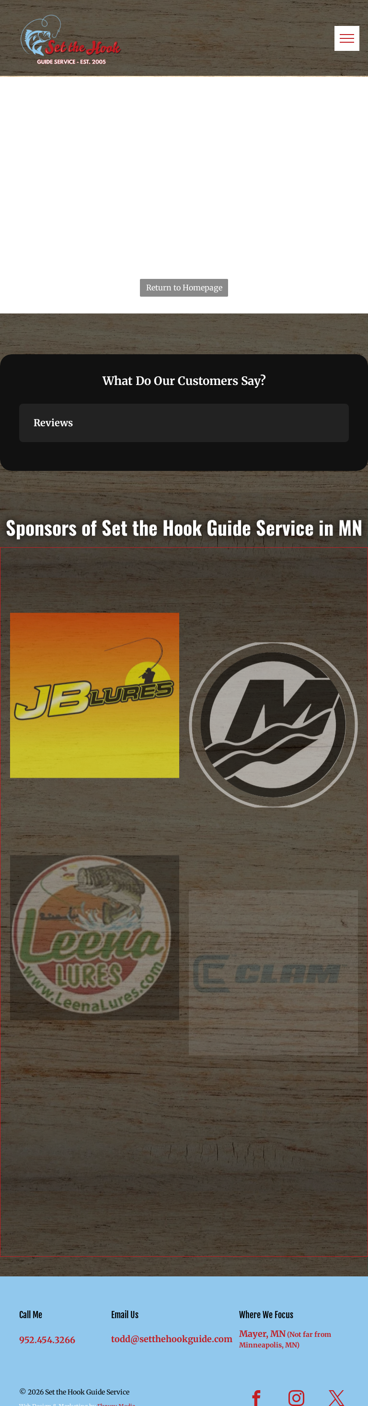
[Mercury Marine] (273, 811)
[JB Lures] (94, 787)
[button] (19, 451)
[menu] (346, 38)
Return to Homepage (184, 287)
